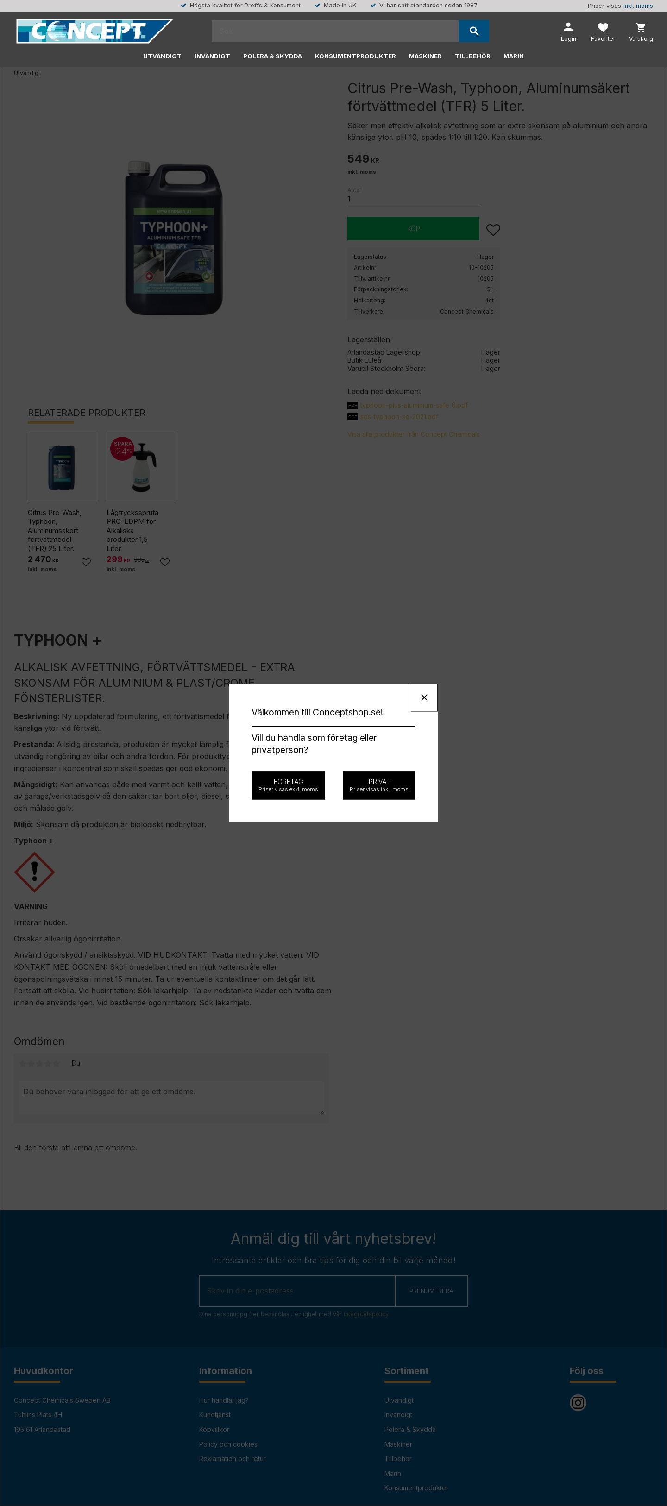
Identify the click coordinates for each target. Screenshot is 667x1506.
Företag (288, 785)
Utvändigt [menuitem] (162, 56)
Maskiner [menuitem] (425, 56)
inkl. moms (638, 5)
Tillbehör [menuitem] (473, 56)
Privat (379, 785)
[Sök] (474, 31)
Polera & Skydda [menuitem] (272, 56)
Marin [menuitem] (513, 56)
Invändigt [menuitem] (212, 56)
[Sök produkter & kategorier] (335, 31)
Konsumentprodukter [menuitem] (355, 56)
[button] (603, 33)
